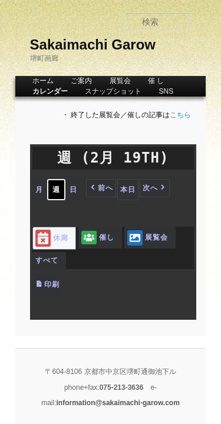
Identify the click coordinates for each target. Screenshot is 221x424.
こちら (193, 115)
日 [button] (60, 190)
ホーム (30, 81)
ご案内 (68, 81)
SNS (153, 91)
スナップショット (100, 91)
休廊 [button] (38, 238)
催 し (143, 81)
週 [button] (43, 190)
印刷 (34, 267)
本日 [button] (115, 190)
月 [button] (26, 190)
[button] (88, 188)
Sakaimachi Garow (80, 44)
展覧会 (106, 81)
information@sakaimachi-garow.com (132, 367)
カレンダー (37, 91)
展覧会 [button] (134, 237)
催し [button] (84, 237)
